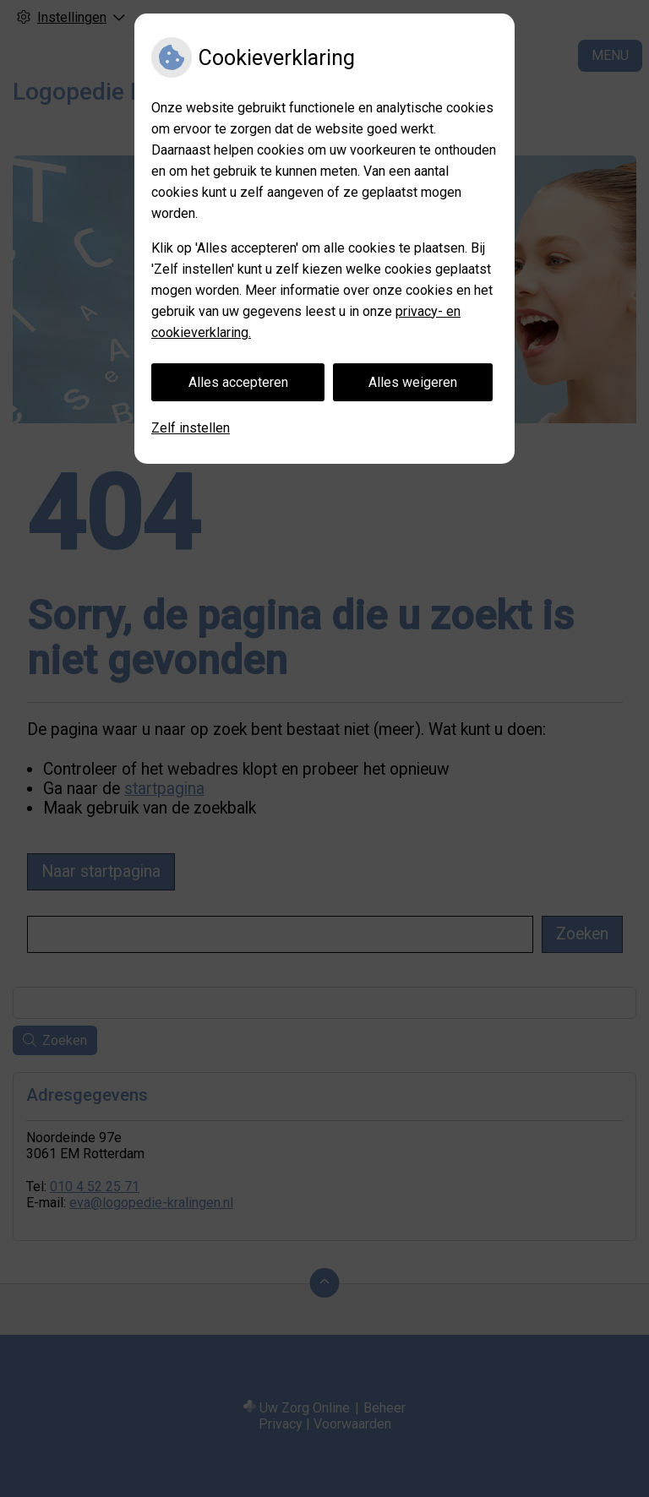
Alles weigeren (412, 382)
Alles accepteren (238, 382)
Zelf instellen (190, 428)
